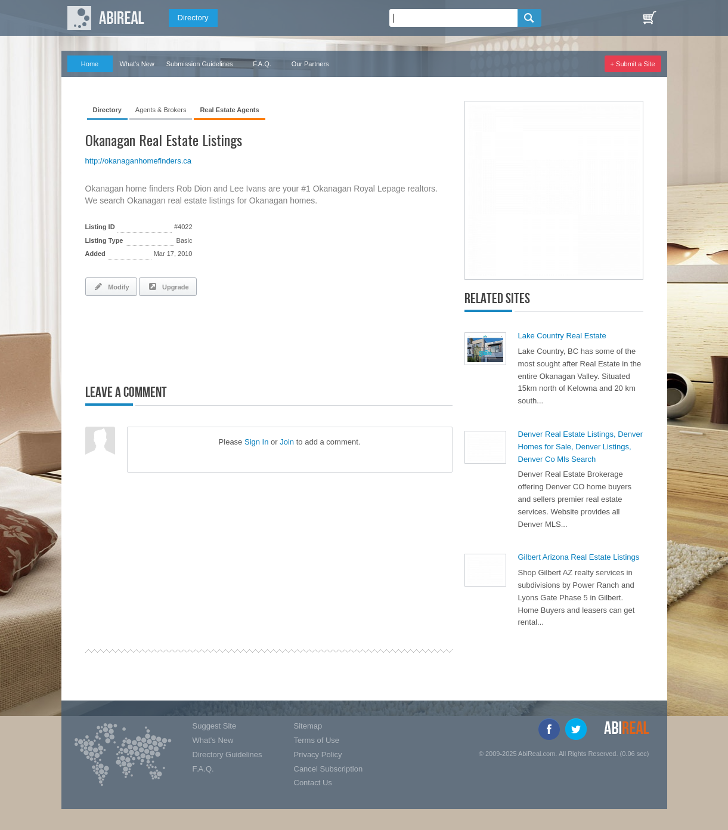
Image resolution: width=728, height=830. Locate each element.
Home (89, 63)
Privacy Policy (318, 754)
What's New (136, 63)
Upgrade (167, 286)
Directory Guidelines (227, 754)
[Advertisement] (224, 338)
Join (287, 441)
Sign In (256, 441)
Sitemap (308, 725)
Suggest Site (215, 725)
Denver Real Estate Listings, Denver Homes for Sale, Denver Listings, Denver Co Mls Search (580, 447)
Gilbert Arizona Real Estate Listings (579, 557)
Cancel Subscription (328, 768)
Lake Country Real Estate (562, 335)
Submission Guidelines (199, 63)
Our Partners (310, 63)
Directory (193, 17)
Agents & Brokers (161, 109)
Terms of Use (317, 740)
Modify (111, 286)
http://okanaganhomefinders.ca (138, 160)
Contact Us (313, 782)
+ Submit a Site (633, 63)
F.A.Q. (262, 63)
